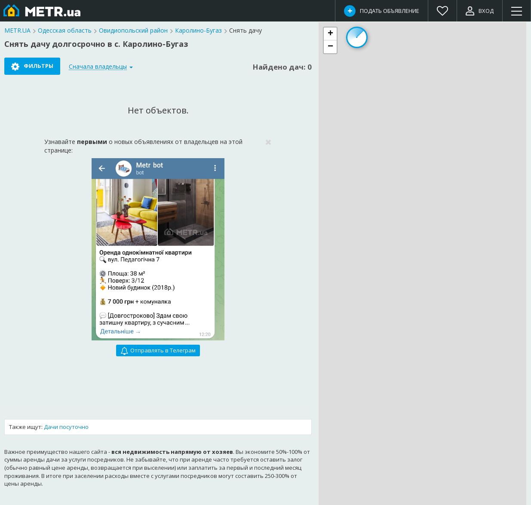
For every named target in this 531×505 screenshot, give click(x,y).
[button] (330, 34)
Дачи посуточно (66, 427)
